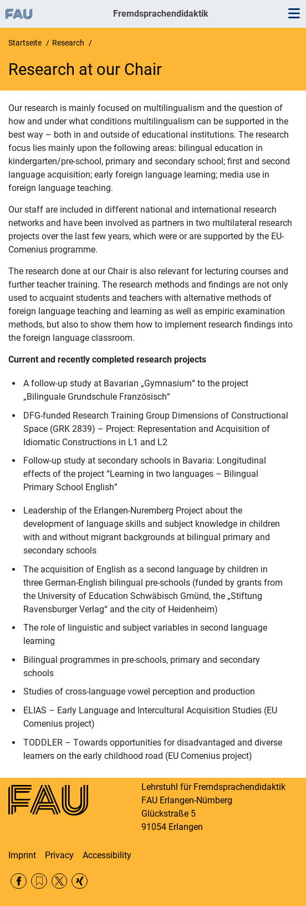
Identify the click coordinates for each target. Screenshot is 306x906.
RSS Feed (39, 881)
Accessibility (107, 855)
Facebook (19, 881)
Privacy (59, 855)
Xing (80, 881)
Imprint (22, 855)
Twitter (60, 881)
